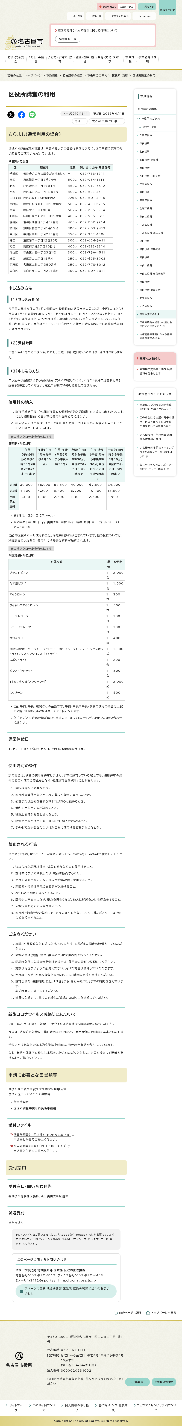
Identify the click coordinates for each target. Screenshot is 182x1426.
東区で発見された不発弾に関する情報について (88, 30)
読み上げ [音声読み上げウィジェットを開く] (97, 16)
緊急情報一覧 (67, 39)
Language (145, 16)
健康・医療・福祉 (85, 59)
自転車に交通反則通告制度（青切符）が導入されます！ (156, 406)
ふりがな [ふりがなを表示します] (77, 16)
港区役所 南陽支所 (150, 249)
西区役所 (145, 168)
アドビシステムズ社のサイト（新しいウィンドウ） (60, 1239)
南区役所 (145, 257)
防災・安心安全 (16, 59)
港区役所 (145, 241)
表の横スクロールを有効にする (31, 436)
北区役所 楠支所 (149, 160)
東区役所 (145, 143)
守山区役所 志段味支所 (153, 274)
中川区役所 (146, 225)
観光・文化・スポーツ (110, 59)
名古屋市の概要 (73, 75)
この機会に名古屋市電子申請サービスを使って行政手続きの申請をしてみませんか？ (157, 421)
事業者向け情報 (148, 59)
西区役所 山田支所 (150, 176)
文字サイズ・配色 (120, 16)
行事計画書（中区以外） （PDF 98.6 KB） (44, 1134)
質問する (149, 6)
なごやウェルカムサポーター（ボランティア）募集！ (157, 466)
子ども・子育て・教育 (60, 59)
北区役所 (145, 151)
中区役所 (145, 192)
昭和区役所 (146, 200)
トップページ (34, 75)
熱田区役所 (146, 216)
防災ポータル (126, 7)
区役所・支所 (120, 75)
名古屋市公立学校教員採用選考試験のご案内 (156, 436)
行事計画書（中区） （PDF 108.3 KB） (42, 1146)
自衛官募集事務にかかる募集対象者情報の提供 (156, 336)
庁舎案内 (137, 1382)
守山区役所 (146, 265)
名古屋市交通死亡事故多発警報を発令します (156, 371)
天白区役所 (146, 306)
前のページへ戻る (130, 1312)
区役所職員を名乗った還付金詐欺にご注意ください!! (156, 324)
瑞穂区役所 (146, 208)
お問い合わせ (164, 1382)
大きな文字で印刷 (105, 121)
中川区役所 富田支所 (151, 233)
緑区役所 (145, 282)
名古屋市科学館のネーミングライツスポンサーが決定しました (157, 452)
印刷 (77, 121)
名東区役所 (146, 298)
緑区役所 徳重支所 (150, 290)
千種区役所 (146, 135)
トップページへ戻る (164, 1312)
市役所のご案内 (97, 75)
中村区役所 (146, 184)
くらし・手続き (36, 59)
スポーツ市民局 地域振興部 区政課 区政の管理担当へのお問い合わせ (67, 1291)
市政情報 (130, 59)
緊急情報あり (109, 7)
